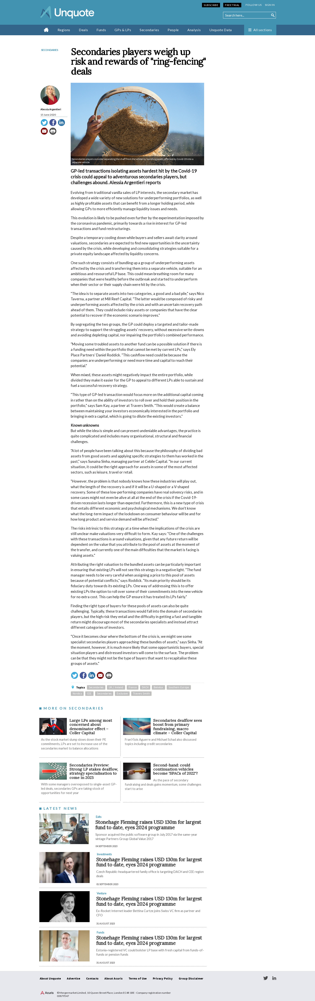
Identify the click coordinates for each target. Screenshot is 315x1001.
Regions (64, 30)
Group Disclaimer (191, 978)
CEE (89, 693)
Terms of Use (138, 978)
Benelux (158, 687)
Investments (104, 854)
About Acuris (113, 978)
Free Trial (232, 5)
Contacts (92, 978)
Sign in (270, 4)
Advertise (73, 978)
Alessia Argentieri (50, 109)
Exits (98, 817)
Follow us (254, 4)
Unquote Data (220, 30)
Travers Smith (141, 693)
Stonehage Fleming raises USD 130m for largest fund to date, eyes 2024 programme (148, 825)
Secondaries (149, 30)
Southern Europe (178, 687)
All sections (262, 30)
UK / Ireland (116, 687)
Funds (101, 30)
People (173, 30)
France (132, 687)
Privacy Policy (163, 978)
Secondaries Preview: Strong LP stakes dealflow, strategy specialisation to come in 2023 (93, 771)
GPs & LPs (123, 30)
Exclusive (122, 693)
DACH (145, 687)
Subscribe (211, 5)
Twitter (265, 978)
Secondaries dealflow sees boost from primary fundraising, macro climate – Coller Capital (177, 726)
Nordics (77, 693)
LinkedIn (274, 978)
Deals (83, 30)
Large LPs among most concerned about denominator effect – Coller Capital (90, 726)
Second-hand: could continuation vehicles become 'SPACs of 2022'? (175, 769)
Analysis (194, 30)
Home (46, 29)
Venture (101, 893)
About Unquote (50, 978)
